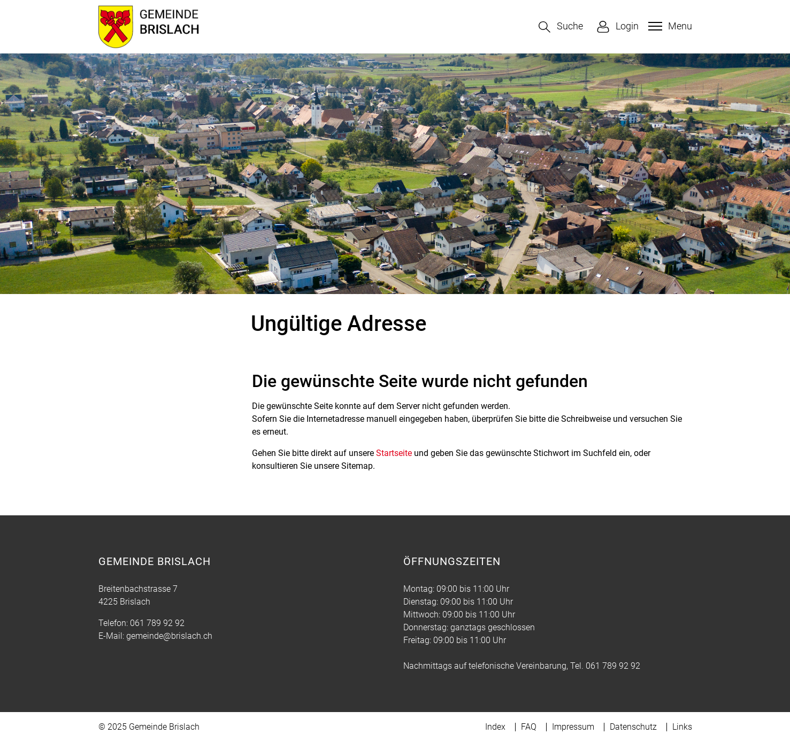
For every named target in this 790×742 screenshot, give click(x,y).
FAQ (528, 727)
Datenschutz (633, 727)
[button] (561, 27)
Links (682, 727)
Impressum (573, 727)
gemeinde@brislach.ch (169, 636)
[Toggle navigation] (669, 26)
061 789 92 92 (157, 623)
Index (495, 727)
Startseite (394, 453)
